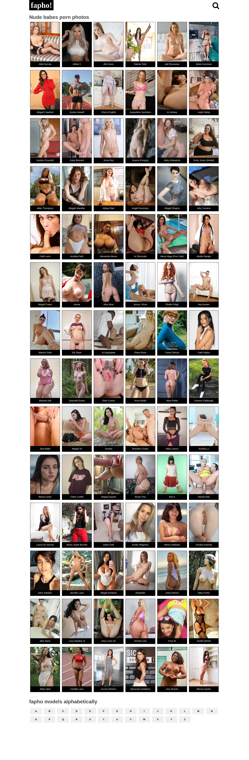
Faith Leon (45, 256)
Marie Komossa (204, 64)
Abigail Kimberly (108, 593)
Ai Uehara (172, 112)
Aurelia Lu (204, 448)
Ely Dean (76, 352)
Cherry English (108, 112)
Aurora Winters (108, 689)
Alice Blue (109, 304)
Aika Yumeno (204, 208)
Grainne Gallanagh (203, 400)
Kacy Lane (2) (108, 641)
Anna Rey (109, 160)
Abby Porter (204, 593)
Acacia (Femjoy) (140, 160)
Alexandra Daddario (140, 689)
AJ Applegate (108, 352)
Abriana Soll (45, 400)
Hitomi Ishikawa (172, 544)
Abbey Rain (108, 208)
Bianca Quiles (204, 689)
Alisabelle (140, 593)
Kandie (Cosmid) (45, 160)
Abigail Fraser (45, 304)
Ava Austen (204, 304)
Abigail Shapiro (172, 208)
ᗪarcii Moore (172, 593)
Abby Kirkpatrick (172, 160)
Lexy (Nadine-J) (77, 641)
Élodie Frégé (172, 304)
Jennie (77, 304)
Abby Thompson (45, 208)
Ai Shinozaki (140, 256)
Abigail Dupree (108, 497)
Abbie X (77, 64)
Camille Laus (76, 689)
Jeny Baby (45, 448)
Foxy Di (172, 641)
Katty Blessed (77, 160)
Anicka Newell (77, 112)
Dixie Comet (108, 400)
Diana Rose (140, 352)
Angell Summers (140, 208)
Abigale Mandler (77, 208)
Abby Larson (172, 448)
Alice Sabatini (45, 593)
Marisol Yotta (45, 352)
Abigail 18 (77, 448)
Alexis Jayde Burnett (76, 544)
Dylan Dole (108, 544)
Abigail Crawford (45, 112)
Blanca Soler (45, 497)
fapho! (41, 5)
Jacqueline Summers (140, 112)
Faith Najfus (204, 352)
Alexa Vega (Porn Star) (172, 256)
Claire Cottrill (76, 497)
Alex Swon (45, 641)
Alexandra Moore (108, 256)
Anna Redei (140, 400)
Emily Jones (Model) (203, 160)
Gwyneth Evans (77, 400)
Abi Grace (109, 64)
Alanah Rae (204, 497)
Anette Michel (204, 641)
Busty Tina (140, 497)
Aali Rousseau (172, 64)
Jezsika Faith (77, 256)
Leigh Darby (204, 112)
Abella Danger (204, 256)
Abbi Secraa (45, 64)
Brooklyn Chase (140, 448)
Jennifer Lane (77, 593)
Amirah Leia (140, 641)
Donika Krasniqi (204, 544)
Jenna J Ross (140, 304)
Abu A (172, 497)
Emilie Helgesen (140, 544)
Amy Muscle (172, 689)
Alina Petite (172, 400)
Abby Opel (45, 689)
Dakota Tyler (140, 64)
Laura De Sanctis (45, 544)
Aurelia (108, 448)
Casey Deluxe (172, 352)
